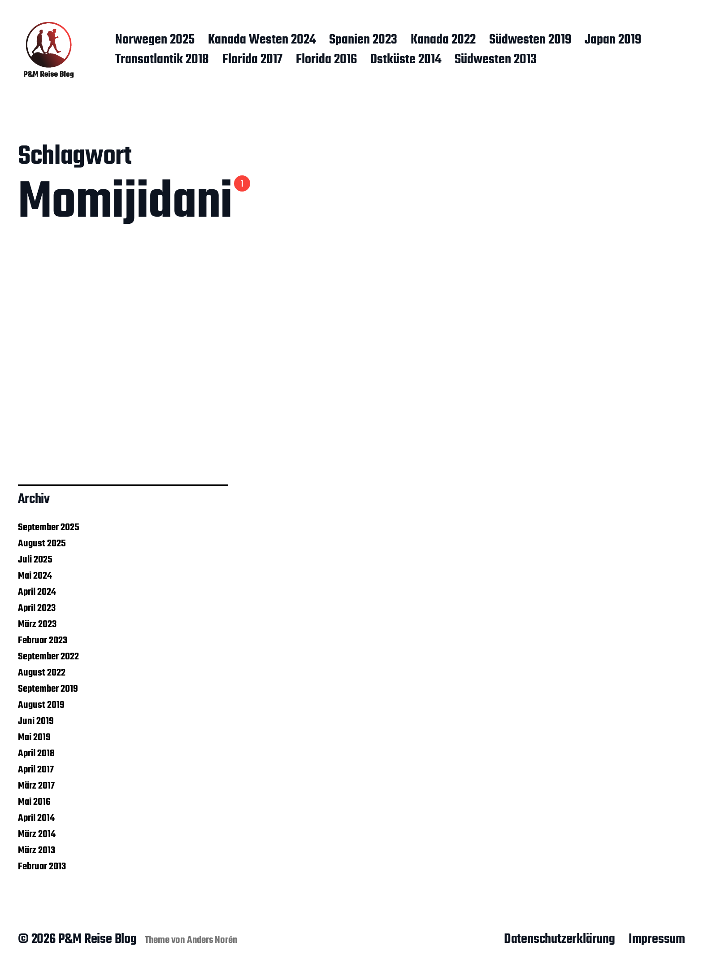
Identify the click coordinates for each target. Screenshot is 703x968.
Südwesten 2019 (530, 40)
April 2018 (36, 753)
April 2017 (36, 769)
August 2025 (42, 543)
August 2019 (41, 705)
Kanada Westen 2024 (262, 40)
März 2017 (36, 786)
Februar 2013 (42, 866)
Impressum (657, 939)
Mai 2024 (35, 576)
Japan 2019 (613, 40)
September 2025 (48, 527)
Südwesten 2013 (496, 60)
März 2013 (36, 850)
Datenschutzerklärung (559, 939)
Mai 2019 (34, 737)
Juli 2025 (35, 559)
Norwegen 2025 (155, 40)
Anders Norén (212, 940)
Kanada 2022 (443, 40)
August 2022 (41, 672)
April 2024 (37, 592)
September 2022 (48, 656)
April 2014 (36, 818)
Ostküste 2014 (405, 60)
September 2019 (48, 689)
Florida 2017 (252, 60)
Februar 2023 (42, 640)
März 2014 (37, 834)
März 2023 (37, 624)
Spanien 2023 (363, 40)
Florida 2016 (326, 60)
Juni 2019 (36, 721)
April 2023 (37, 608)
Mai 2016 (34, 802)
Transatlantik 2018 (162, 60)
